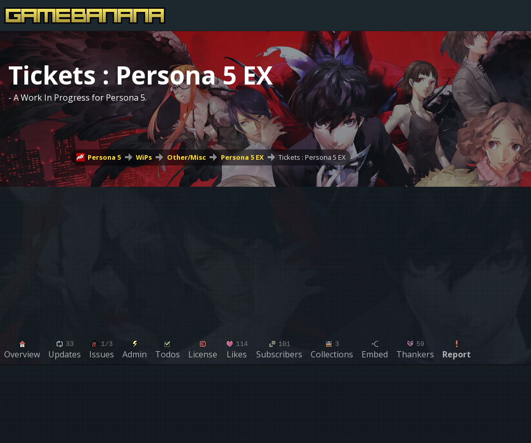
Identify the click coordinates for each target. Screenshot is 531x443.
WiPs (144, 157)
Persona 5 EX (242, 157)
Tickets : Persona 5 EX (311, 157)
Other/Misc (186, 157)
